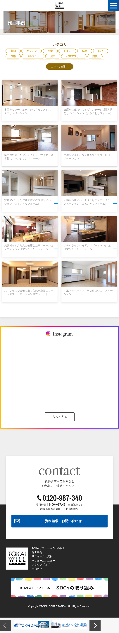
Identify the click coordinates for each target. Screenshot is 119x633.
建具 (60, 61)
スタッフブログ (41, 564)
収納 (45, 61)
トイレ (67, 50)
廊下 (13, 61)
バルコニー (32, 56)
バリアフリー (74, 56)
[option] (31, 624)
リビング (79, 61)
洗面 (84, 50)
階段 (95, 56)
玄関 (13, 50)
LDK (100, 50)
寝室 (98, 61)
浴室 (50, 50)
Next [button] (95, 625)
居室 (52, 56)
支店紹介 (37, 568)
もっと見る (59, 416)
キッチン (31, 50)
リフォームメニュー (43, 560)
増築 (13, 56)
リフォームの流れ (42, 556)
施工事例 (37, 552)
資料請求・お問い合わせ (63, 521)
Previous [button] (5, 625)
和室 (29, 61)
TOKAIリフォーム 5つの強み (48, 548)
